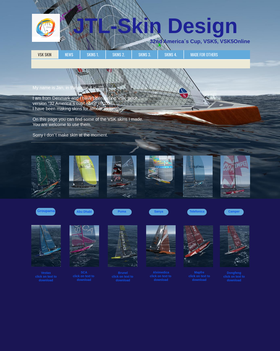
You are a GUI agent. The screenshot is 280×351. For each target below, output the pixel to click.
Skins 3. (144, 54)
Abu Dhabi (84, 211)
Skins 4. (170, 54)
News (69, 54)
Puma (122, 211)
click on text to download (46, 278)
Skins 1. (93, 54)
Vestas (46, 273)
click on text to (84, 276)
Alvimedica (161, 272)
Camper (234, 211)
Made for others (204, 54)
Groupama (46, 211)
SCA (84, 272)
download (84, 280)
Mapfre (199, 272)
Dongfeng (234, 273)
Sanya (158, 211)
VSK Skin (44, 54)
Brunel (123, 273)
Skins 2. (118, 54)
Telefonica (196, 211)
